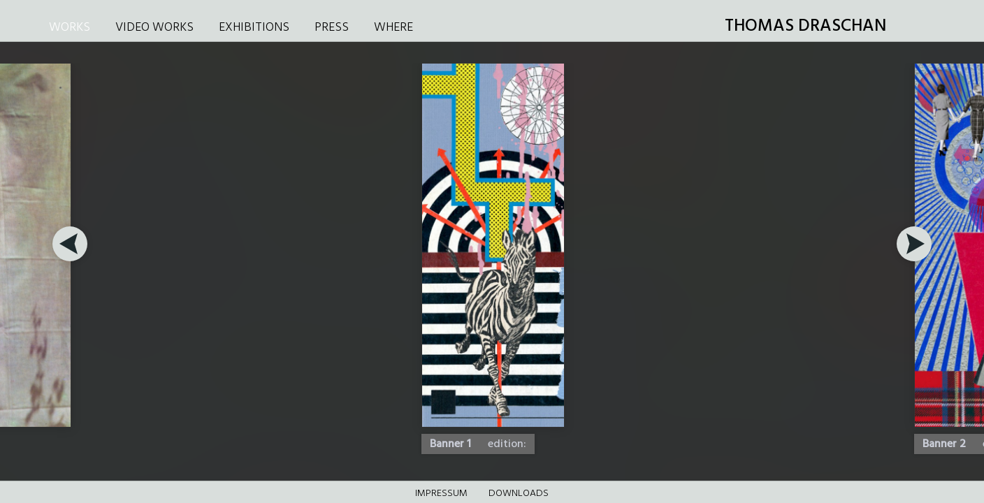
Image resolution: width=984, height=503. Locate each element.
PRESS (331, 27)
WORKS (69, 27)
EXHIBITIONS (254, 27)
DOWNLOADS (519, 494)
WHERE (393, 27)
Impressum (441, 494)
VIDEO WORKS (154, 27)
